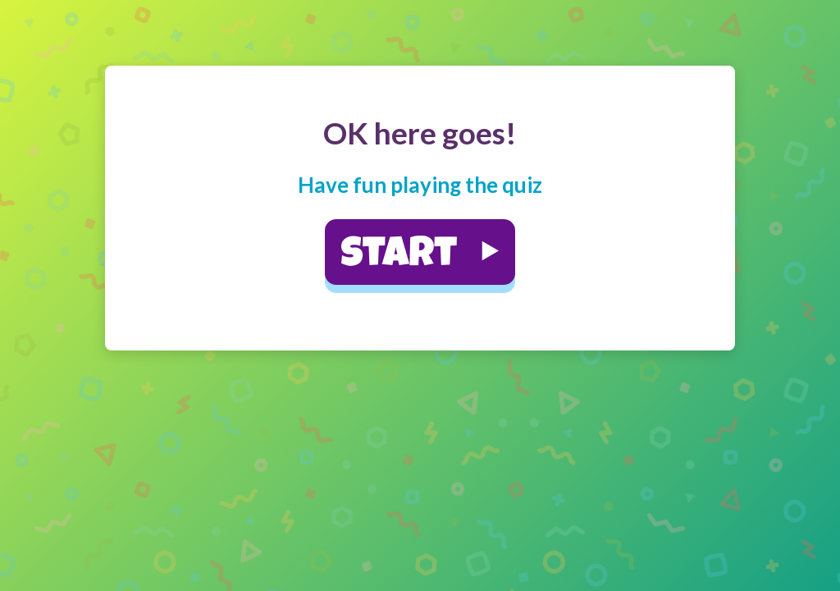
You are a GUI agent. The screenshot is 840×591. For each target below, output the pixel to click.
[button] (420, 252)
